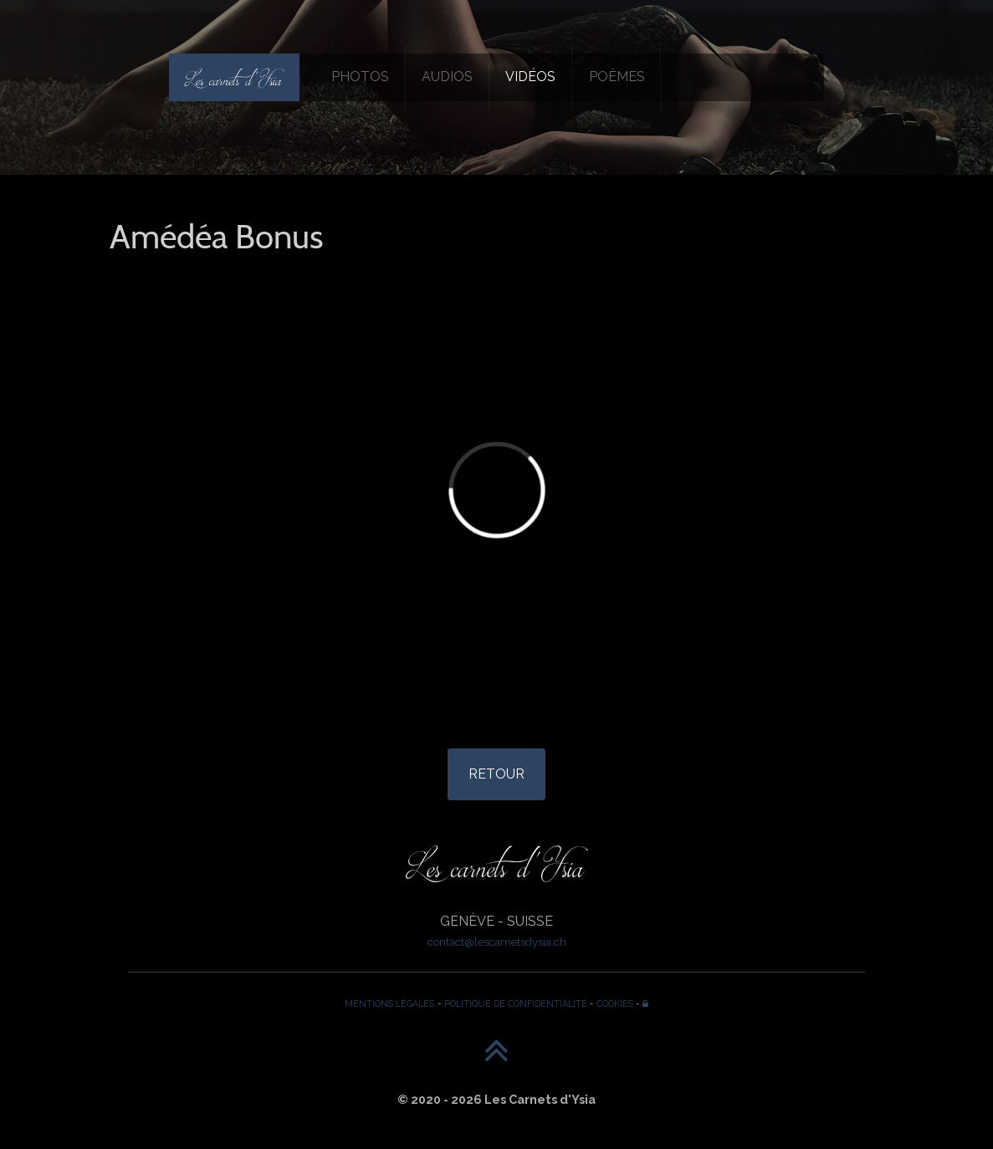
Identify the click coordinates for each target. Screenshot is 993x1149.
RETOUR (496, 774)
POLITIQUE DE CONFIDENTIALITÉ (515, 1003)
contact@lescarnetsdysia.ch (496, 941)
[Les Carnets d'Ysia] (234, 76)
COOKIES (614, 1003)
